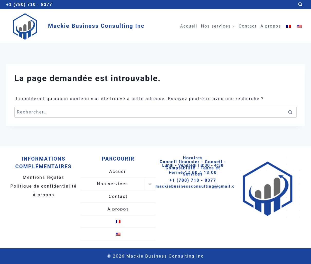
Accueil (188, 26)
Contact (248, 26)
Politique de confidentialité (43, 186)
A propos (270, 26)
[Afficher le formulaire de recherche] (300, 4)
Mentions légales (43, 177)
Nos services (112, 183)
